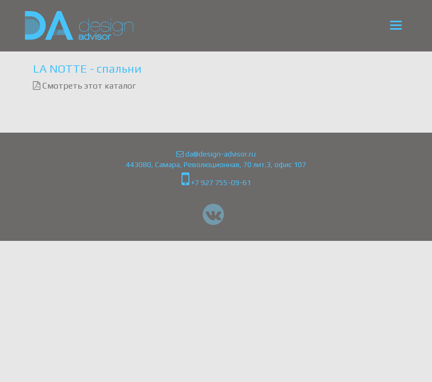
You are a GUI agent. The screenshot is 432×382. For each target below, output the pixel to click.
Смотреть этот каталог (84, 86)
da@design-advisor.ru (216, 154)
